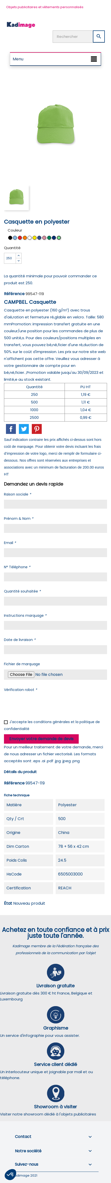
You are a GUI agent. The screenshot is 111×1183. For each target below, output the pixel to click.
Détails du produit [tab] (20, 771)
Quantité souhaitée (22, 591)
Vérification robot (20, 689)
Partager (11, 429)
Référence (14, 294)
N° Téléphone (17, 567)
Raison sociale (17, 494)
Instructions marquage (25, 615)
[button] (10, 1175)
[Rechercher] (79, 36)
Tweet (24, 429)
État (8, 903)
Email (10, 542)
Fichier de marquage (22, 664)
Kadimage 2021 (24, 1175)
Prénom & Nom (18, 518)
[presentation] (41, 704)
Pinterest (37, 429)
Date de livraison (20, 639)
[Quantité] (10, 258)
